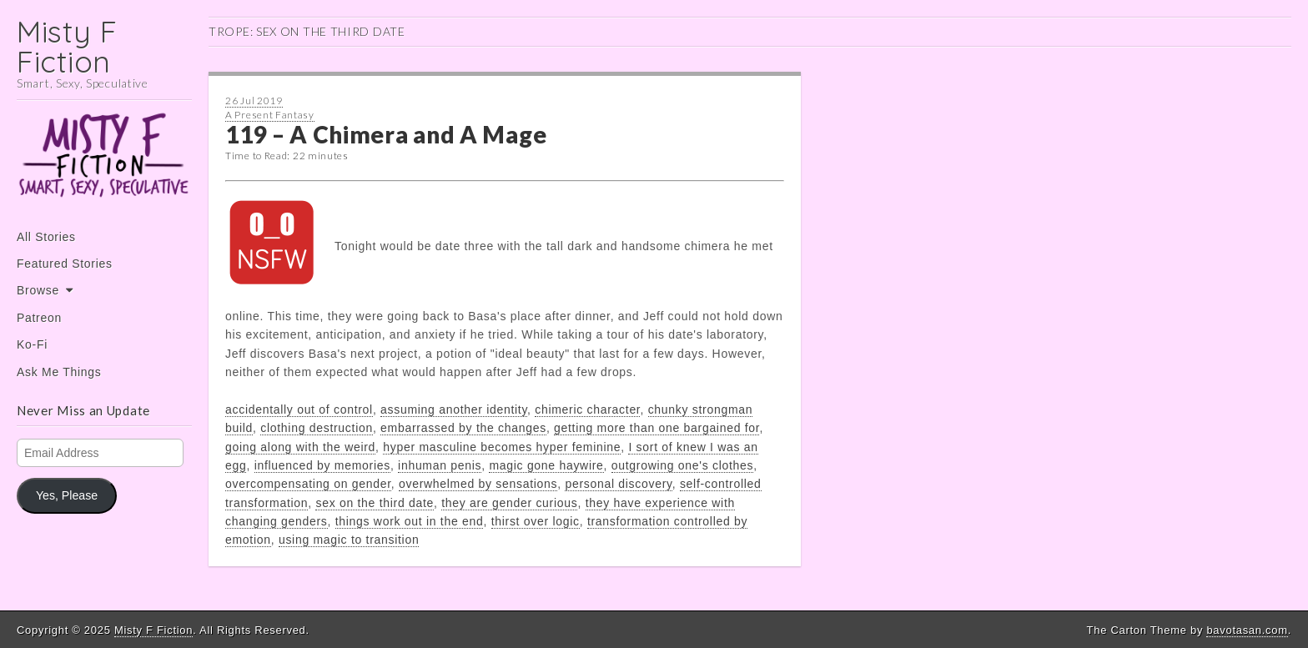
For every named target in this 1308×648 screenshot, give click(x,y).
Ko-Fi (32, 344)
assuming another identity (453, 409)
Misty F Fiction (67, 46)
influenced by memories (322, 465)
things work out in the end (409, 521)
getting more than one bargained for (656, 428)
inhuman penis (439, 465)
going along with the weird (300, 447)
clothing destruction (316, 428)
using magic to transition (349, 539)
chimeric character (587, 409)
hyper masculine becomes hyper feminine (502, 447)
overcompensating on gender (308, 483)
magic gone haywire (546, 465)
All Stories (46, 237)
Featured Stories (65, 263)
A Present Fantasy (269, 114)
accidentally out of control (299, 409)
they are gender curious (509, 503)
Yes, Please (67, 495)
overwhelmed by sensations (478, 483)
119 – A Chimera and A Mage (385, 134)
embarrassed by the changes (463, 428)
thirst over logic (535, 521)
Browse (38, 290)
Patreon (39, 317)
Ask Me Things (59, 372)
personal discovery (618, 483)
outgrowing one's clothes (682, 465)
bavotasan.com (1246, 630)
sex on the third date (374, 503)
